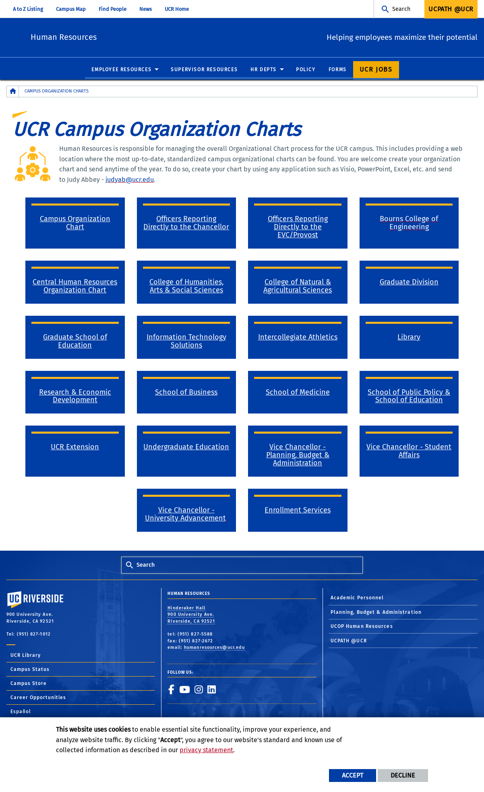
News (145, 9)
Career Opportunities (38, 698)
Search (401, 9)
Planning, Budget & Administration (376, 612)
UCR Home (177, 9)
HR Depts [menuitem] (263, 70)
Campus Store (28, 684)
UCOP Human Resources (362, 626)
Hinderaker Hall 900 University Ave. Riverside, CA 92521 (191, 615)
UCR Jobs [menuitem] (376, 70)
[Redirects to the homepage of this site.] (13, 91)
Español (20, 712)
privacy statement (206, 750)
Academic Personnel (357, 598)
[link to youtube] (184, 690)
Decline (403, 775)
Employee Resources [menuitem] (121, 70)
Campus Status (30, 670)
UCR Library (25, 655)
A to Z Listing (28, 9)
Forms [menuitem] (338, 70)
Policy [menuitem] (306, 70)
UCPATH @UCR (349, 641)
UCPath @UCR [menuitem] (451, 9)
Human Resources (116, 36)
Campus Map (71, 9)
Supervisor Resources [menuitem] (204, 70)
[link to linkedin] (211, 690)
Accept (352, 775)
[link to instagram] (198, 690)
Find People (112, 9)
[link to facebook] (171, 690)
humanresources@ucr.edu (214, 647)
